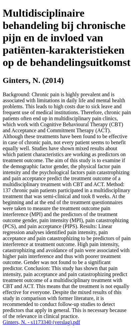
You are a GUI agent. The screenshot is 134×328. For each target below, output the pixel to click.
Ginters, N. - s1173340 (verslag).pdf (41, 322)
